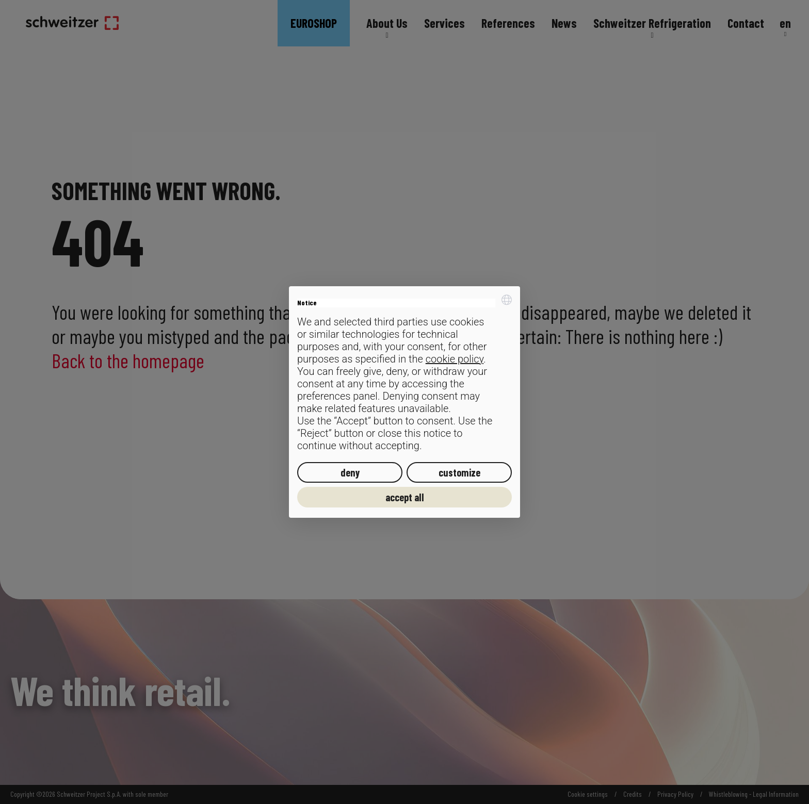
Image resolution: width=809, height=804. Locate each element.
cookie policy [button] (454, 359)
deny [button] (350, 472)
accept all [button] (404, 497)
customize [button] (459, 472)
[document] (404, 373)
